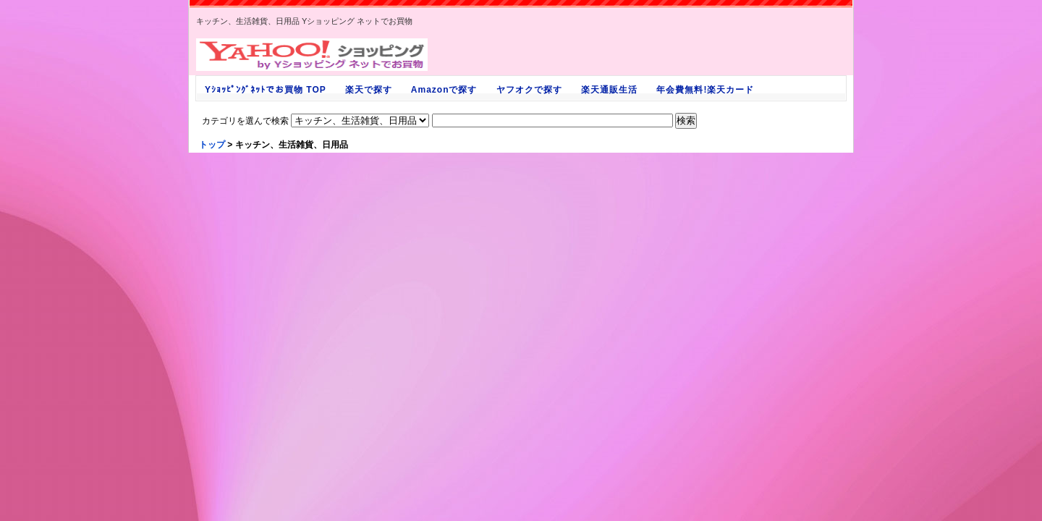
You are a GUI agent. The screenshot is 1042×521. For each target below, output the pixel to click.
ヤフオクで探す (529, 90)
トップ (212, 145)
